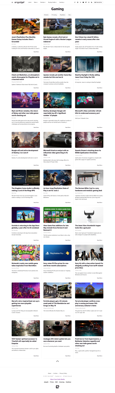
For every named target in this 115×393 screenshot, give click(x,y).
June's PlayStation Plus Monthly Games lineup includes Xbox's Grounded (23, 39)
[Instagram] (78, 2)
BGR (56, 382)
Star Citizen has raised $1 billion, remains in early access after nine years (87, 39)
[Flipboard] (86, 2)
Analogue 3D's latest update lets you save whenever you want (56, 340)
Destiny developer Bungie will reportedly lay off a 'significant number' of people (54, 113)
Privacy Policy (63, 373)
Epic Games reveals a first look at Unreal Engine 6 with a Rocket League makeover (57, 39)
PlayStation (62, 14)
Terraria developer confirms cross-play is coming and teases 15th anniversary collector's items (87, 303)
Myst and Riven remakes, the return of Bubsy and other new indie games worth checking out (25, 113)
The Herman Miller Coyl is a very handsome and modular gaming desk (88, 189)
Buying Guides (52, 2)
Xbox (69, 14)
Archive (55, 373)
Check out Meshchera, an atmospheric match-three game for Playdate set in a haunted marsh (25, 77)
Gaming (61, 2)
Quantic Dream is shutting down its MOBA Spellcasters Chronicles (88, 152)
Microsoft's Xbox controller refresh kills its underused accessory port (88, 112)
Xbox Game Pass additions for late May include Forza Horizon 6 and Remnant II (56, 228)
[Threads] (89, 2)
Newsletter (98, 2)
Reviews (42, 2)
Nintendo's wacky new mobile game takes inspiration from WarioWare (25, 264)
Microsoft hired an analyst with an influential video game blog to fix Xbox (56, 153)
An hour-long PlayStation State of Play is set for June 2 (56, 189)
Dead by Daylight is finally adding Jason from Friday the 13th (87, 76)
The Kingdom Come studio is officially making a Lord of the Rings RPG (25, 189)
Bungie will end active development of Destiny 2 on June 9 (25, 152)
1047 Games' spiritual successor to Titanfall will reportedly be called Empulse (24, 341)
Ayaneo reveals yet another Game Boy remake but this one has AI (57, 76)
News (35, 2)
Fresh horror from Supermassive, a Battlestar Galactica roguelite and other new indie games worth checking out (88, 342)
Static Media (50, 376)
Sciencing (61, 382)
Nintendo (46, 14)
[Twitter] (80, 2)
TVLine (52, 382)
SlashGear (68, 382)
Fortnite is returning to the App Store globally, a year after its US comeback (25, 227)
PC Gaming (54, 14)
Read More (36, 51)
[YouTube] (83, 2)
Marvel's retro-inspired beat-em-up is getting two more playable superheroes (25, 303)
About (49, 373)
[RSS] (92, 2)
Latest (29, 2)
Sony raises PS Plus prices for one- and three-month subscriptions (56, 264)
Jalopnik (46, 382)
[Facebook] (75, 2)
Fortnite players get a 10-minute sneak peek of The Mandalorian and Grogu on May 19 (56, 303)
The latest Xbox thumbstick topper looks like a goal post (88, 227)
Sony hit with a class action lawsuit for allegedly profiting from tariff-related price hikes (89, 266)
